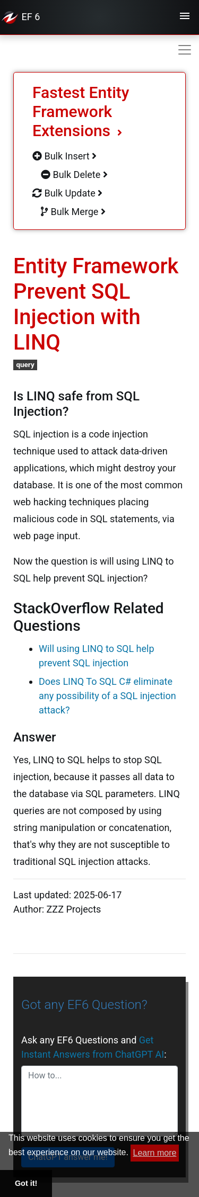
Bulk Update (67, 193)
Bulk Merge (73, 211)
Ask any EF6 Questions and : (93, 1047)
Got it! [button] (26, 1183)
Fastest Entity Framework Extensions (80, 111)
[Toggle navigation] (184, 17)
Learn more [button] (155, 1152)
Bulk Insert (64, 156)
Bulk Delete (74, 174)
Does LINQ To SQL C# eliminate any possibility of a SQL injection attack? (107, 696)
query (25, 364)
